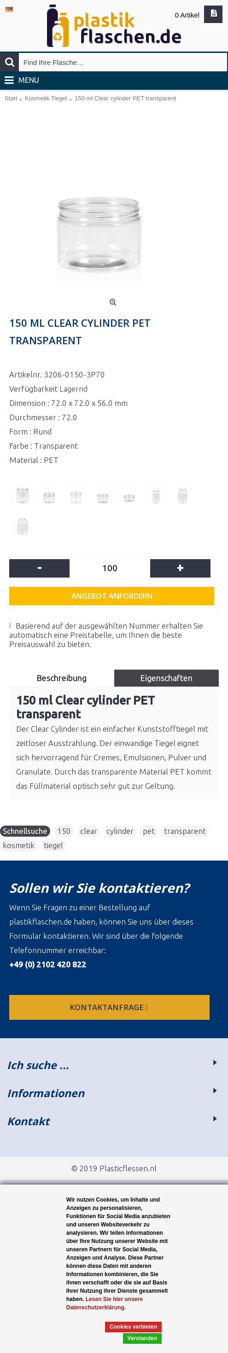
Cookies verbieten (133, 1327)
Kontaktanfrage (110, 1007)
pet (149, 831)
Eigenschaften (166, 677)
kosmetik (19, 845)
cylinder (120, 831)
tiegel (53, 845)
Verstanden (143, 1338)
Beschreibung (61, 677)
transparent (185, 831)
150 (64, 831)
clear (88, 831)
